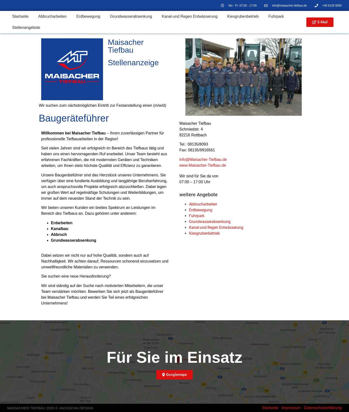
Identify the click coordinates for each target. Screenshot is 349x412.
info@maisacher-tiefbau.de (289, 5)
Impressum (291, 408)
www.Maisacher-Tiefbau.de (202, 165)
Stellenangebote (26, 27)
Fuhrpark (276, 16)
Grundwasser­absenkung (131, 16)
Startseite (20, 16)
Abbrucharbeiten (52, 16)
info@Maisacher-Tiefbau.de (203, 159)
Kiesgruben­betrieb (204, 233)
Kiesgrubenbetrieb (243, 16)
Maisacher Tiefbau (126, 46)
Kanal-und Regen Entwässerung (189, 16)
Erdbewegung (88, 16)
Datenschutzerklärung (323, 408)
